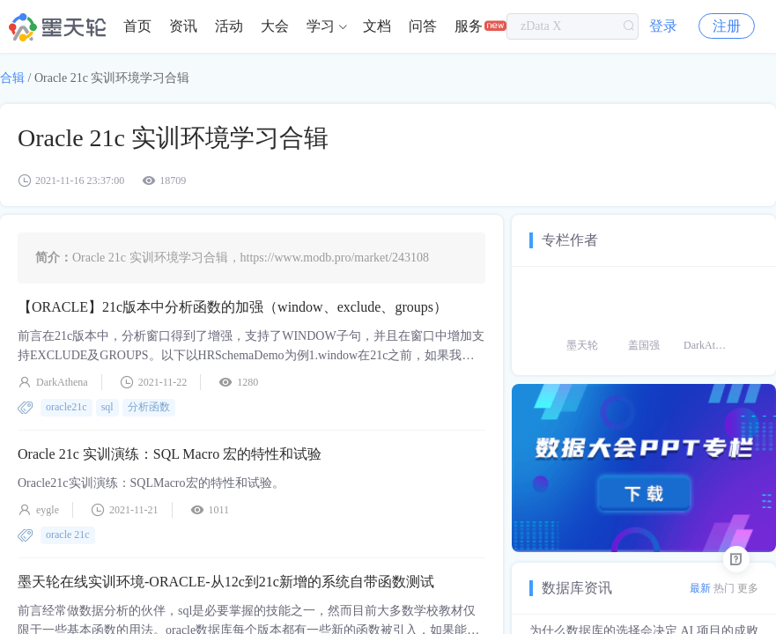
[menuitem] (137, 26)
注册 (727, 25)
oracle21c (66, 407)
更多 (747, 588)
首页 (137, 25)
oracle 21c (68, 534)
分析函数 (149, 407)
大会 (275, 25)
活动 (229, 25)
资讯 (183, 25)
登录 (663, 25)
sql (107, 407)
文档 (377, 25)
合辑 (12, 78)
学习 (321, 25)
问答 (423, 25)
